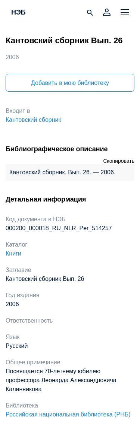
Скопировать (118, 161)
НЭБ (18, 12)
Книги (13, 253)
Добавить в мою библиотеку (70, 83)
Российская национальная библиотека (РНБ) (68, 414)
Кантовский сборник (33, 120)
